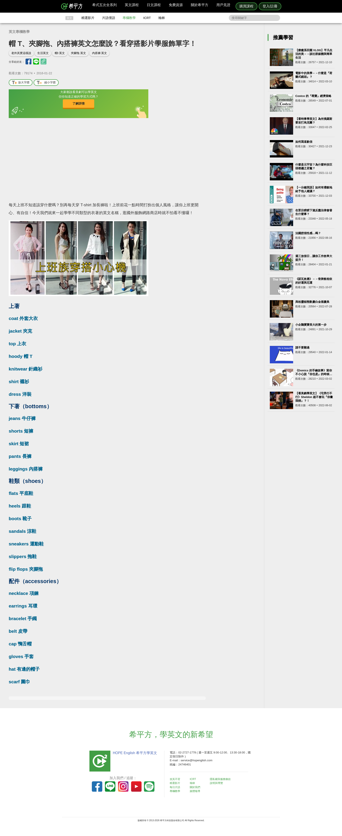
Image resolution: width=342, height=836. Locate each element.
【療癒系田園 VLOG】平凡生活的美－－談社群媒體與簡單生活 (313, 54)
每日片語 (176, 787)
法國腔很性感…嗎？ (308, 233)
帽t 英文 (60, 53)
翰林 (161, 18)
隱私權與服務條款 (223, 779)
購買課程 (246, 6)
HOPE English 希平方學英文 (134, 753)
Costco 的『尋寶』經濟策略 (313, 96)
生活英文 (43, 53)
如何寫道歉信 (303, 141)
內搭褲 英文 (99, 53)
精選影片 (87, 18)
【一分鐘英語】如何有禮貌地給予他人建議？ (313, 189)
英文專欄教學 (19, 32)
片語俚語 (108, 18)
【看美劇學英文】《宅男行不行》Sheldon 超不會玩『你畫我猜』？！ (314, 397)
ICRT (147, 18)
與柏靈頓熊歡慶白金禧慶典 (312, 301)
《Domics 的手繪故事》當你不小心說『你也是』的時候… (313, 372)
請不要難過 (302, 347)
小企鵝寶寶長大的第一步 (311, 324)
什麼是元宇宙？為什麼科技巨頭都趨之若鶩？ (313, 166)
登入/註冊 (270, 6)
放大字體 (20, 83)
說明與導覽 (219, 783)
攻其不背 (176, 779)
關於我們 (197, 787)
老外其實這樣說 (21, 53)
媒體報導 (197, 790)
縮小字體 (46, 83)
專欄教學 (129, 18)
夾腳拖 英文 (78, 53)
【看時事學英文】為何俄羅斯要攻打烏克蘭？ (313, 120)
